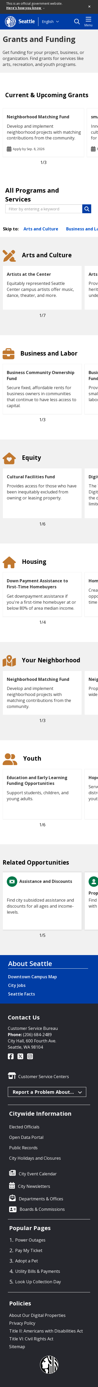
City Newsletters (34, 1186)
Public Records (23, 1148)
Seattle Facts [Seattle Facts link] (21, 994)
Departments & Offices (41, 1199)
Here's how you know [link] (25, 8)
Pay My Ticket (28, 1250)
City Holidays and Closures (35, 1158)
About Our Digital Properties (37, 1315)
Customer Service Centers (43, 1076)
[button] (90, 7)
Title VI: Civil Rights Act (31, 1339)
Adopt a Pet (26, 1261)
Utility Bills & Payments (37, 1271)
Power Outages (30, 1240)
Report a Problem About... (47, 1092)
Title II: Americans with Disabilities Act (46, 1331)
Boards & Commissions (42, 1209)
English (48, 21)
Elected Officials (24, 1127)
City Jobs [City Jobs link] (17, 985)
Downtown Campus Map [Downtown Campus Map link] (32, 977)
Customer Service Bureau (33, 1028)
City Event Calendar (38, 1174)
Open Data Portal (26, 1137)
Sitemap (17, 1346)
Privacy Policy (22, 1323)
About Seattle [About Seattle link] (30, 963)
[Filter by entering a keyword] (43, 208)
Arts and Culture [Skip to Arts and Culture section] (41, 229)
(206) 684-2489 (37, 1034)
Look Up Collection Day (38, 1282)
